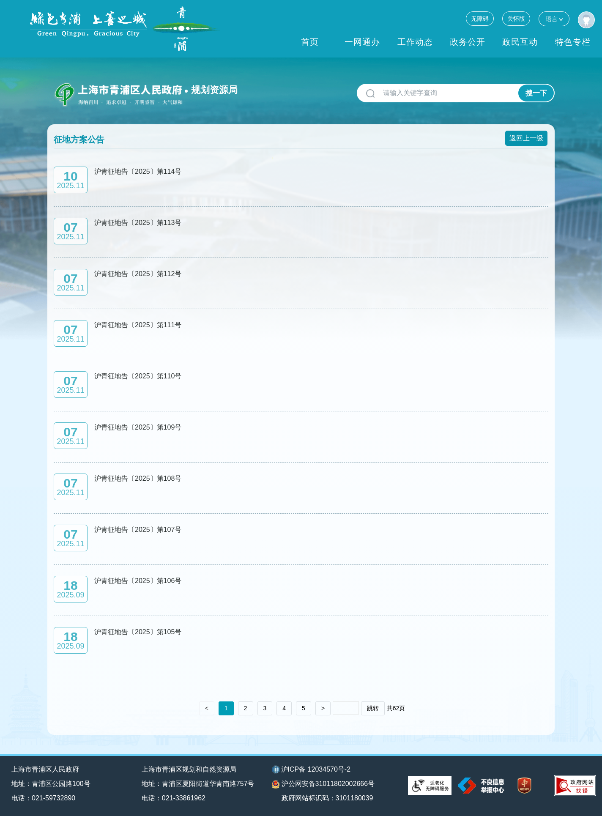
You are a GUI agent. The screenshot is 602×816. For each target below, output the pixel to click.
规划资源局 (214, 90)
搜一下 (536, 93)
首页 (310, 42)
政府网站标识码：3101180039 (327, 798)
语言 (554, 18)
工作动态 (415, 42)
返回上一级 (526, 138)
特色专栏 (573, 42)
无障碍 (480, 18)
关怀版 (516, 18)
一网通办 (362, 42)
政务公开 (467, 42)
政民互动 (520, 42)
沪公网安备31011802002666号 (323, 784)
